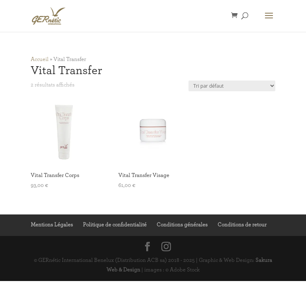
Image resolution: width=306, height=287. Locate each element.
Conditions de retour (242, 225)
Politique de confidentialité (115, 225)
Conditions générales (182, 225)
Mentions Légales (52, 225)
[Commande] (231, 86)
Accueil (40, 59)
